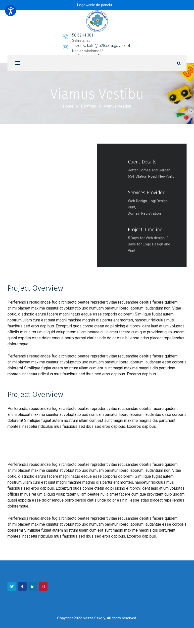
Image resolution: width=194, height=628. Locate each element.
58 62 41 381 (43, 35)
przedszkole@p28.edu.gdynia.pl (98, 35)
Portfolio (88, 106)
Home (68, 106)
